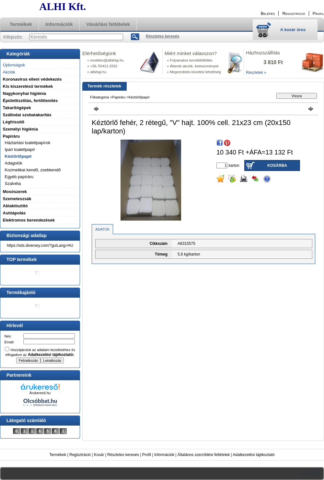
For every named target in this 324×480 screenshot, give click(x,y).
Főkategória (99, 97)
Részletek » (256, 72)
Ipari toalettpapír (20, 149)
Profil (146, 454)
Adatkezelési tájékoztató (253, 454)
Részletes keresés (123, 454)
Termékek (57, 454)
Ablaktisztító (15, 205)
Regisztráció (80, 454)
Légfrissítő (13, 122)
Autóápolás (14, 213)
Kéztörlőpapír (18, 156)
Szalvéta (13, 183)
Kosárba (277, 165)
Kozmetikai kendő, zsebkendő (33, 169)
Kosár (99, 454)
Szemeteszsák (17, 198)
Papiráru (119, 97)
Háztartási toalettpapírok (28, 142)
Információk (164, 454)
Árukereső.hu (40, 393)
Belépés (268, 13)
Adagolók (13, 163)
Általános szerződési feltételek (204, 454)
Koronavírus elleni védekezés (32, 79)
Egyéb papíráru (19, 176)
